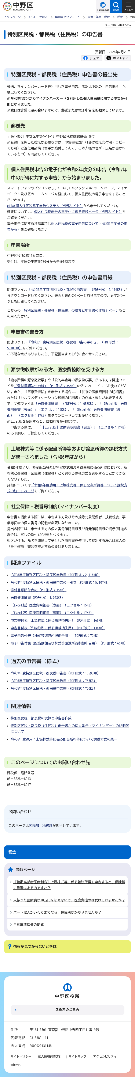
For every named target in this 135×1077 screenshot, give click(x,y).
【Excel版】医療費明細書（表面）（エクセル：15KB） (52, 605)
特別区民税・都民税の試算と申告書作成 (41, 718)
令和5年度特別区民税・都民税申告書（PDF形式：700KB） (54, 688)
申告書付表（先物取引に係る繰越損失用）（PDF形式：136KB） (58, 628)
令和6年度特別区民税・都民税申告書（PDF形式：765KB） (54, 680)
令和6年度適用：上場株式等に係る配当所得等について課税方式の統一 (64, 739)
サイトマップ (77, 1056)
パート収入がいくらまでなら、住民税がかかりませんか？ (57, 912)
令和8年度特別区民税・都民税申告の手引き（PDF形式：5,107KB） (60, 582)
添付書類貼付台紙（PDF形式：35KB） (38, 590)
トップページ (12, 17)
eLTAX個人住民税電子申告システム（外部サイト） (45, 206)
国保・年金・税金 (99, 17)
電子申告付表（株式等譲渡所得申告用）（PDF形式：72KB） (55, 635)
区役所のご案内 (67, 1009)
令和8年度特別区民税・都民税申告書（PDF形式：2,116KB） (55, 574)
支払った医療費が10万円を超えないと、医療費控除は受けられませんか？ (69, 900)
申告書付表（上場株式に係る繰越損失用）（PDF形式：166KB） (58, 620)
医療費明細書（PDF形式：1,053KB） (38, 597)
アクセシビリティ (105, 1056)
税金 (120, 17)
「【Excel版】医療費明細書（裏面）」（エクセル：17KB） (83, 427)
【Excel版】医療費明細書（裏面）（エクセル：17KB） (52, 612)
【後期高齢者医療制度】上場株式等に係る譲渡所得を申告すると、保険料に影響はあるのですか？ (69, 885)
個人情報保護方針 (50, 1056)
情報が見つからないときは (34, 946)
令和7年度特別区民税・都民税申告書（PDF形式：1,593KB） (55, 673)
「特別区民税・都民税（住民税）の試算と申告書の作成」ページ (70, 310)
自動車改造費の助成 (28, 924)
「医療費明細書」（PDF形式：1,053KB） (64, 403)
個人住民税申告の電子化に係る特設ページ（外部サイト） (78, 211)
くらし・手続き (38, 17)
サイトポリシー (21, 1056)
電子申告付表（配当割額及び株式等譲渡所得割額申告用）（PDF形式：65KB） (69, 643)
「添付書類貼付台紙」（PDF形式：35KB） (45, 386)
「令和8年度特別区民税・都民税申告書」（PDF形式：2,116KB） (76, 289)
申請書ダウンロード (67, 17)
